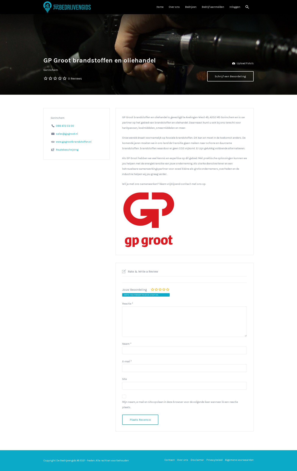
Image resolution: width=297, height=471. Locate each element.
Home (159, 7)
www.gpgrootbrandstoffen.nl (73, 141)
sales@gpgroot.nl (67, 133)
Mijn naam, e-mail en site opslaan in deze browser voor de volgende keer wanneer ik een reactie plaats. (180, 404)
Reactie (127, 303)
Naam (126, 343)
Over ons (174, 7)
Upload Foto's (243, 63)
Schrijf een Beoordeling (230, 76)
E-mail (127, 361)
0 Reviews (75, 78)
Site (124, 379)
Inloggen (234, 7)
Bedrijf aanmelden (213, 7)
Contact (169, 460)
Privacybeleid (214, 460)
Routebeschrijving (67, 149)
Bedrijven (190, 7)
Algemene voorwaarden (239, 460)
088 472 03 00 (65, 125)
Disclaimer (197, 460)
